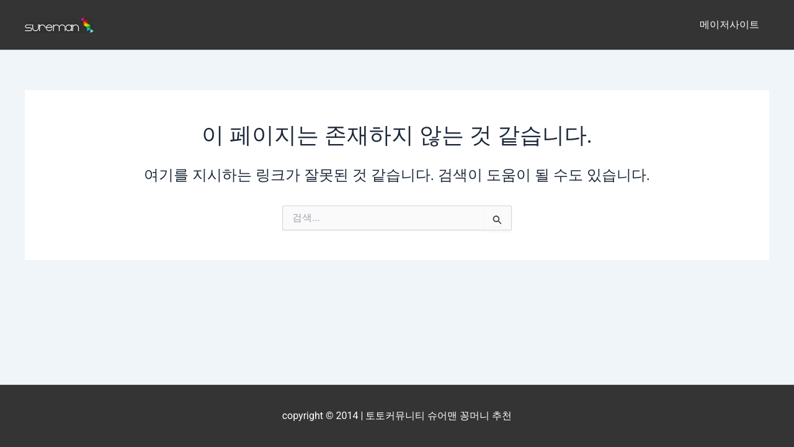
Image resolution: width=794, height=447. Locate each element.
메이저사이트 (729, 24)
